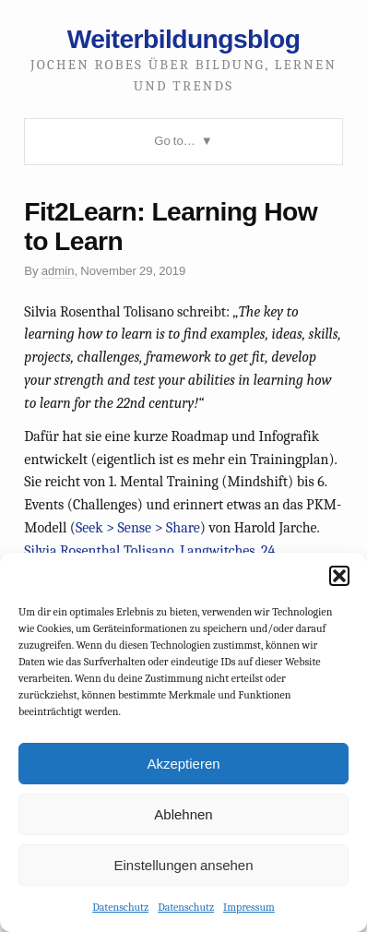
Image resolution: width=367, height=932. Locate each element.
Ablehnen (183, 814)
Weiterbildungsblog (184, 39)
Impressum (249, 907)
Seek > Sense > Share (138, 528)
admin (58, 271)
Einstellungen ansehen (183, 865)
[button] (339, 576)
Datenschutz (120, 907)
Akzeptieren (183, 763)
